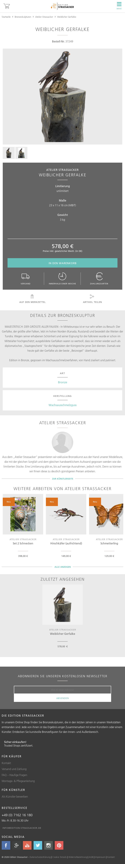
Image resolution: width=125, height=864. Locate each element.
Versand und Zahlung (14, 769)
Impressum (100, 857)
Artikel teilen (92, 298)
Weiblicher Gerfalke (66, 16)
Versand (26, 278)
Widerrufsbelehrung (77, 857)
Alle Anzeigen (62, 566)
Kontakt (6, 763)
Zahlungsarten (99, 278)
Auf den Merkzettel (32, 298)
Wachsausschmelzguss (63, 405)
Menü (119, 6)
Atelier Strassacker (44, 16)
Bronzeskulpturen (23, 16)
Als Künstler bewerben (15, 796)
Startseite (6, 16)
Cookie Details (59, 857)
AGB (91, 857)
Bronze (62, 382)
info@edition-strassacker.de (21, 828)
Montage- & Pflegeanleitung (18, 781)
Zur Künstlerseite (62, 478)
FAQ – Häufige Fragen (14, 775)
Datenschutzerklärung (40, 857)
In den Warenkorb (63, 263)
